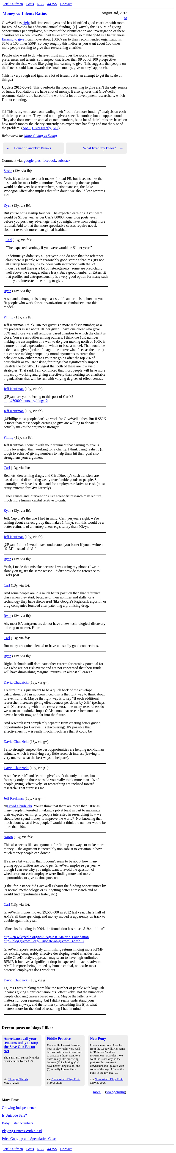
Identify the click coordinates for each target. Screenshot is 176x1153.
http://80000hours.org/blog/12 (26, 401)
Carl (9, 240)
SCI (55, 128)
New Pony (98, 1038)
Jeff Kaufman (13, 4)
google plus (32, 160)
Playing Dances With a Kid (22, 1131)
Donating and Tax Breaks (28, 148)
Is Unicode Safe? (14, 1115)
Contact (66, 4)
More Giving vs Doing (40, 136)
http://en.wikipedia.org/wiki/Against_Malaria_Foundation (46, 937)
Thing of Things (18, 1079)
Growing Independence (19, 1108)
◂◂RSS (52, 4)
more (97, 1092)
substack (64, 160)
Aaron (8, 837)
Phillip (9, 317)
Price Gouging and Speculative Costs (29, 1139)
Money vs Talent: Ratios (25, 13)
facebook (49, 160)
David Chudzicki (16, 682)
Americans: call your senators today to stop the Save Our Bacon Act (21, 1045)
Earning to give (13, 39)
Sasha (8, 171)
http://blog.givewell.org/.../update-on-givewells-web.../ (44, 941)
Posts (30, 4)
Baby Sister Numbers (17, 1123)
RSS (40, 4)
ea (125, 18)
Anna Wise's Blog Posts (65, 1079)
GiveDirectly (41, 128)
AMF (26, 128)
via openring (115, 1092)
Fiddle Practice (59, 1038)
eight (26, 23)
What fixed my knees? (103, 148)
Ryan (7, 205)
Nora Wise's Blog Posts (109, 1079)
